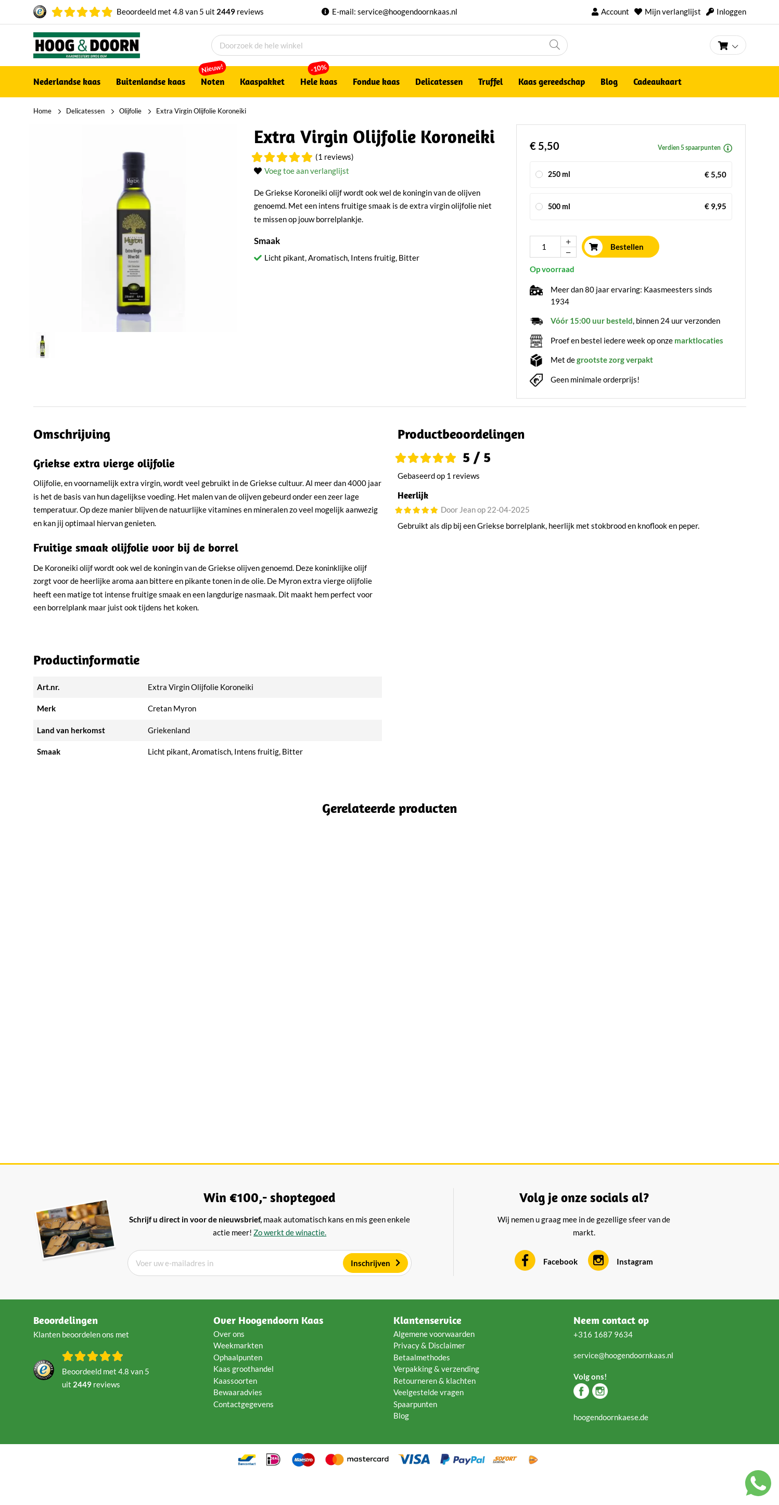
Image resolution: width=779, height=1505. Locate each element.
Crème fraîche (660, 968)
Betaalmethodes (421, 1383)
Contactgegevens (243, 1430)
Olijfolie (130, 111)
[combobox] (389, 45)
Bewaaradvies (237, 1418)
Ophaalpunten (237, 1383)
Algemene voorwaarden (434, 1360)
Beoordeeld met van (190, 11)
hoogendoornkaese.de (610, 1443)
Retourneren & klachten (434, 1407)
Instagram (635, 1288)
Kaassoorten (235, 1407)
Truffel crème (119, 968)
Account (615, 11)
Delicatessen (85, 111)
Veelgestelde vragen (428, 1418)
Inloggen (731, 11)
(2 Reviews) (330, 999)
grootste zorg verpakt (615, 359)
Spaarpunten (415, 1430)
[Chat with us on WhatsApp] (758, 1485)
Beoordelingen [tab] (65, 1346)
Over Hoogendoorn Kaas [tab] (268, 1346)
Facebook (560, 1288)
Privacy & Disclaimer (429, 1371)
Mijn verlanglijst (673, 11)
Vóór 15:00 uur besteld (592, 320)
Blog (401, 1442)
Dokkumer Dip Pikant (480, 968)
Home (42, 111)
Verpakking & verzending (436, 1395)
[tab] (572, 434)
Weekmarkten (238, 1371)
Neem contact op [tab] (611, 1346)
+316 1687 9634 (603, 1361)
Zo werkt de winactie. (289, 1259)
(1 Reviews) (334, 156)
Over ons (229, 1360)
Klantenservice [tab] (427, 1346)
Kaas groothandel (243, 1395)
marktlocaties (698, 340)
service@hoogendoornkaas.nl (407, 11)
